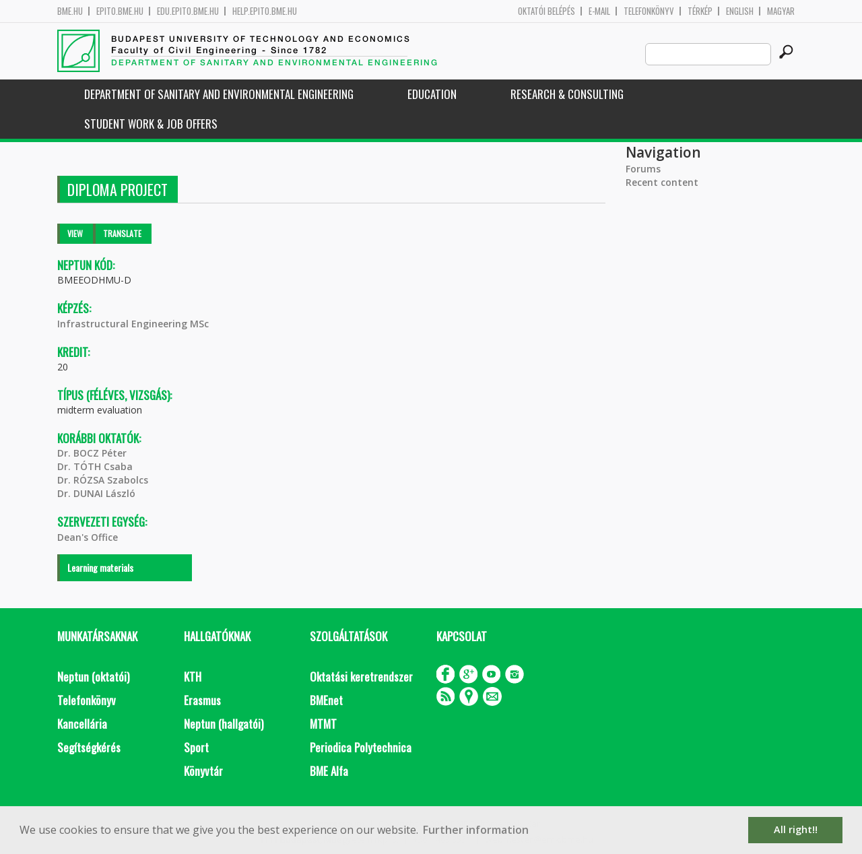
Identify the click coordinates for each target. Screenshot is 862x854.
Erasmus (202, 700)
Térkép (700, 11)
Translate (122, 233)
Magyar (781, 11)
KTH (192, 676)
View (75, 233)
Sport (196, 747)
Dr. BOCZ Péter (92, 453)
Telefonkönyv (649, 11)
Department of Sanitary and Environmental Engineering (219, 94)
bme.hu (70, 11)
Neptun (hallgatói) (223, 723)
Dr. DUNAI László (96, 493)
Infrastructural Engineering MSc (133, 323)
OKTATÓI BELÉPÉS (546, 11)
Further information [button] (476, 829)
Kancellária (82, 723)
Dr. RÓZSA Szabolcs (102, 479)
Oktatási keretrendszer (361, 676)
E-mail (599, 11)
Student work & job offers (151, 123)
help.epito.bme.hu (264, 11)
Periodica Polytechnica (360, 747)
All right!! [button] (796, 829)
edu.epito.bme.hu (188, 11)
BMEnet (326, 700)
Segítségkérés (89, 747)
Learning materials (100, 567)
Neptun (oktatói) (93, 676)
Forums (643, 168)
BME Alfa (329, 770)
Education (432, 94)
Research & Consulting (567, 94)
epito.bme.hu (119, 11)
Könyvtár (203, 770)
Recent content (662, 182)
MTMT (323, 723)
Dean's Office (87, 537)
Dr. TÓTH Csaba (95, 466)
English (740, 11)
